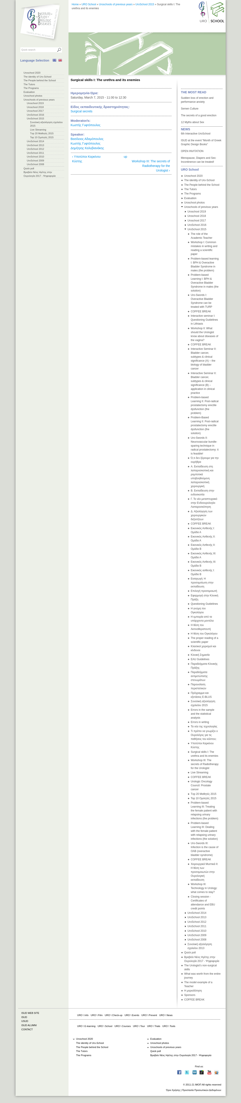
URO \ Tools (168, 1026)
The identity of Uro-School (37, 76)
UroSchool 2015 (35, 118)
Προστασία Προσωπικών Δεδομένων (201, 1090)
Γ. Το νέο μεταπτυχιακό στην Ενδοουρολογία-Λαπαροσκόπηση (204, 502)
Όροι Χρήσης (173, 1090)
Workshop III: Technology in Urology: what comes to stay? (204, 888)
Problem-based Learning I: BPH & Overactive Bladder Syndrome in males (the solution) (205, 282)
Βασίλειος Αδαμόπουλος (87, 139)
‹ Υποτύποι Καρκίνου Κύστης (86, 159)
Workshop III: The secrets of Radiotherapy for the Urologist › (151, 165)
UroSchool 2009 (35, 160)
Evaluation (29, 92)
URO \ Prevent (149, 1015)
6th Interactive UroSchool (196, 133)
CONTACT (27, 1029)
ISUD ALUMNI (29, 1025)
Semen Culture (190, 108)
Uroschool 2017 (35, 111)
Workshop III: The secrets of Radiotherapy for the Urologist (205, 764)
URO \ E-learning (86, 1026)
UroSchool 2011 (35, 153)
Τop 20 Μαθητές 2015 (42, 133)
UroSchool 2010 (35, 156)
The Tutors (29, 84)
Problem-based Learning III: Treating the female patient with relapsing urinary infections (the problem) (204, 810)
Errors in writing (200, 722)
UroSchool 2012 (35, 149)
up (125, 156)
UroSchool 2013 (35, 145)
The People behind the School (40, 80)
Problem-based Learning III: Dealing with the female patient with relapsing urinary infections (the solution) (204, 831)
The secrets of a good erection (198, 115)
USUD (24, 1021)
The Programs (31, 88)
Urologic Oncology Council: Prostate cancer (201, 785)
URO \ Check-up (113, 1015)
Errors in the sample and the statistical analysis (202, 713)
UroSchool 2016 (35, 114)
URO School (89, 4)
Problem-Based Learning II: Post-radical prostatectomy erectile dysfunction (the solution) (205, 425)
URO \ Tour (139, 1026)
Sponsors (189, 995)
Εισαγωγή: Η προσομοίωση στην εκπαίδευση (202, 582)
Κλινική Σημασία (200, 654)
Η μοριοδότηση (193, 990)
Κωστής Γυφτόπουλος (85, 125)
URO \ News (165, 1015)
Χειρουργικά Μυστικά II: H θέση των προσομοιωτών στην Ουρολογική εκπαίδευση (204, 872)
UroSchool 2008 (35, 164)
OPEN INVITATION (192, 151)
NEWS (185, 129)
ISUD (24, 1017)
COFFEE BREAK (201, 311)
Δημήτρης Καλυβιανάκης (87, 148)
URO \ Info (83, 1015)
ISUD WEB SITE (30, 1013)
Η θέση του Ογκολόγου (204, 633)
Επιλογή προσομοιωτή (204, 590)
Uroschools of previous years (39, 99)
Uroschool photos (33, 95)
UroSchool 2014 (35, 141)
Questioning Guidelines (204, 603)
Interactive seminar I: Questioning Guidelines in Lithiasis (204, 319)
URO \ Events (132, 1015)
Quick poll (29, 168)
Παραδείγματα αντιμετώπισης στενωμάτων (199, 676)
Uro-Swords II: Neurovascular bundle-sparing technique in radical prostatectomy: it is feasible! (205, 445)
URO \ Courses (122, 1026)
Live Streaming (38, 129)
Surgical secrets (82, 111)
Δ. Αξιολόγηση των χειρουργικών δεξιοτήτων (202, 515)
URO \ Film (96, 1015)
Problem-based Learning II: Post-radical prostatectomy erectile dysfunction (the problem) (205, 405)
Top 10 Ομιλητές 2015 (42, 137)
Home (75, 4)
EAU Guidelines (200, 659)
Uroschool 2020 (32, 72)
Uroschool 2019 (35, 103)
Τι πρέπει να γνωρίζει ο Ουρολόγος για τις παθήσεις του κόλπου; (204, 735)
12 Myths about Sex (192, 122)
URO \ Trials (153, 1026)
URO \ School (105, 1026)
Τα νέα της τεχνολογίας (204, 726)
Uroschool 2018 (35, 107)
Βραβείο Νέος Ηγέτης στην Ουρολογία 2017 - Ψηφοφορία (180, 1055)
